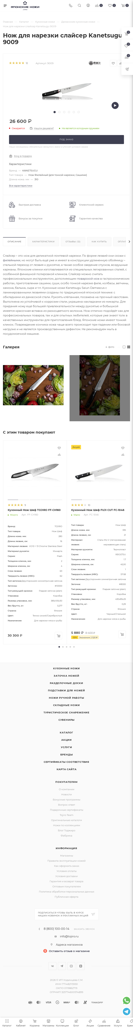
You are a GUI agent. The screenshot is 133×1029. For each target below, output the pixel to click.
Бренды (66, 754)
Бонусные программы (66, 799)
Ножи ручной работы (66, 697)
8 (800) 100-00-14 (56, 928)
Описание (14, 241)
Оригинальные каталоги (66, 820)
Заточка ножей (66, 675)
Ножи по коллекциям (66, 825)
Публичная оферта (66, 896)
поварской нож (88, 278)
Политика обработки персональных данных (66, 891)
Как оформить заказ (66, 865)
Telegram (62, 966)
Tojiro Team (66, 814)
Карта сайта (67, 769)
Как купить (99, 241)
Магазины (66, 855)
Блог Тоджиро (66, 830)
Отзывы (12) (73, 241)
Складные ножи (66, 705)
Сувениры (66, 719)
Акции (66, 739)
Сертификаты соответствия (66, 761)
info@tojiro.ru (69, 936)
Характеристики (43, 241)
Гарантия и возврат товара (66, 881)
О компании (66, 789)
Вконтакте (52, 966)
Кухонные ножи (66, 668)
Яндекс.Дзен (81, 966)
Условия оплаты (67, 871)
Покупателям (66, 781)
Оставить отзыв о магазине (69, 951)
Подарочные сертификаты (66, 809)
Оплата (123, 241)
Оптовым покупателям (66, 886)
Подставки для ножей (66, 690)
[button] (59, 647)
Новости (66, 794)
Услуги (66, 747)
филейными (11, 260)
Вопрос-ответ (66, 804)
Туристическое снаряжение (66, 712)
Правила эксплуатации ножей (66, 860)
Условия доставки (66, 876)
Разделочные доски (66, 683)
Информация (66, 848)
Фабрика (66, 835)
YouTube (71, 966)
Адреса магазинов (69, 944)
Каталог (66, 732)
